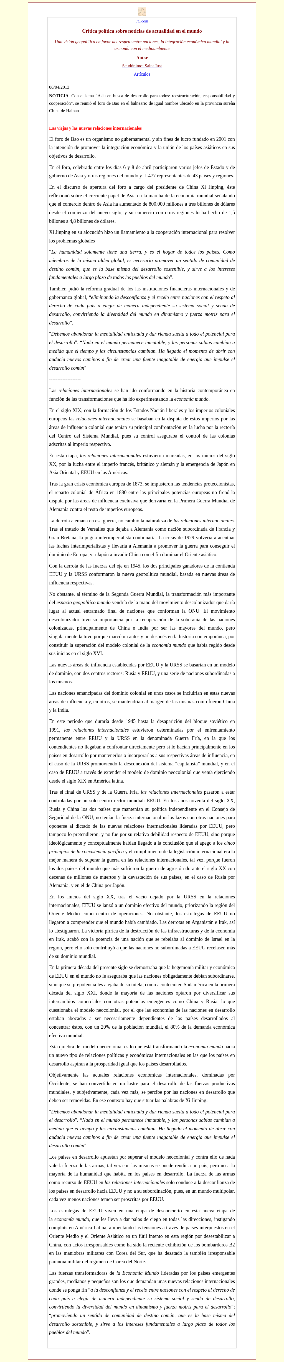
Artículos (142, 74)
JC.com (142, 21)
